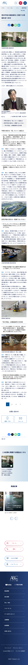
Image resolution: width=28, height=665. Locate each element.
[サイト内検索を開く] (16, 3)
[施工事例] (14, 597)
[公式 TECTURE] (19, 584)
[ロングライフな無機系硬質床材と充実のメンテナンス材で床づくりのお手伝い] (14, 501)
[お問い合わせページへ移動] (20, 3)
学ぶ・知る (10, 8)
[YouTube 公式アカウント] (8, 584)
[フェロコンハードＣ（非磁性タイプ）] (7, 462)
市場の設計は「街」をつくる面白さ (13, 121)
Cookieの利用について (8, 651)
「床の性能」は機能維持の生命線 (13, 125)
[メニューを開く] (25, 3)
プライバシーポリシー (18, 648)
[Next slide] (16, 518)
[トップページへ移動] (4, 3)
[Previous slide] (11, 518)
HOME (2, 8)
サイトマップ (8, 648)
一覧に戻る (22, 10)
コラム (17, 8)
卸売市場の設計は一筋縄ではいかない (14, 123)
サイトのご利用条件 (20, 651)
